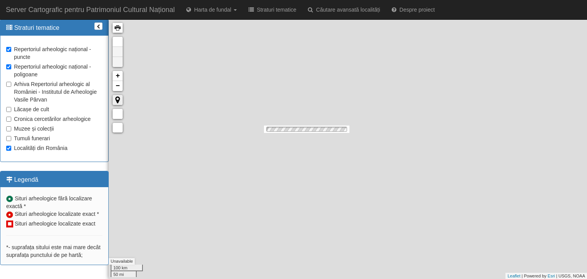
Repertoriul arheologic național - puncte (48, 53)
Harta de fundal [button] (211, 10)
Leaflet (513, 276)
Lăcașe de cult (27, 109)
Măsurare (118, 114)
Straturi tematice (272, 10)
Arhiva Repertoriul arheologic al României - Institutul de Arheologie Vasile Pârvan (51, 92)
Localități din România (37, 148)
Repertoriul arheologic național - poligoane (48, 71)
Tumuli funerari (28, 138)
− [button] (118, 86)
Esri (551, 276)
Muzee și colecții (30, 129)
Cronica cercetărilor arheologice (48, 119)
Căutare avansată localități (344, 10)
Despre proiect (413, 10)
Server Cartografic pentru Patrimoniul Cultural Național (90, 10)
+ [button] (118, 76)
